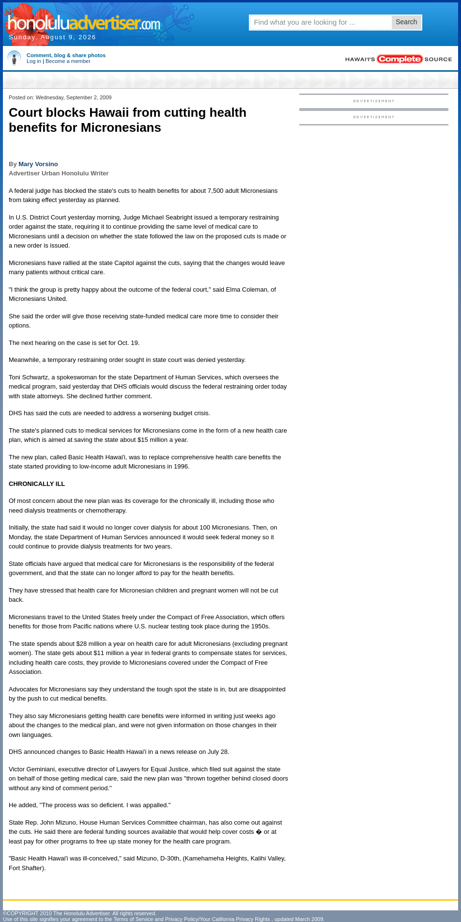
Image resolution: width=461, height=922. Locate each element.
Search (406, 22)
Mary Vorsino (38, 164)
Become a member (68, 61)
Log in (34, 61)
